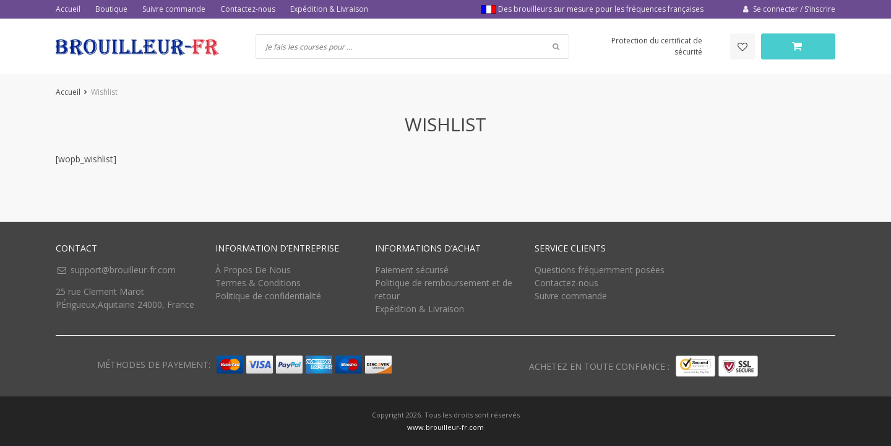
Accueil (68, 9)
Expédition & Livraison (329, 9)
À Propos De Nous (253, 270)
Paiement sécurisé (412, 270)
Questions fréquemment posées (600, 270)
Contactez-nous (247, 9)
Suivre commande (173, 9)
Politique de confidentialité (268, 296)
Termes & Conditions (258, 283)
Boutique (111, 9)
